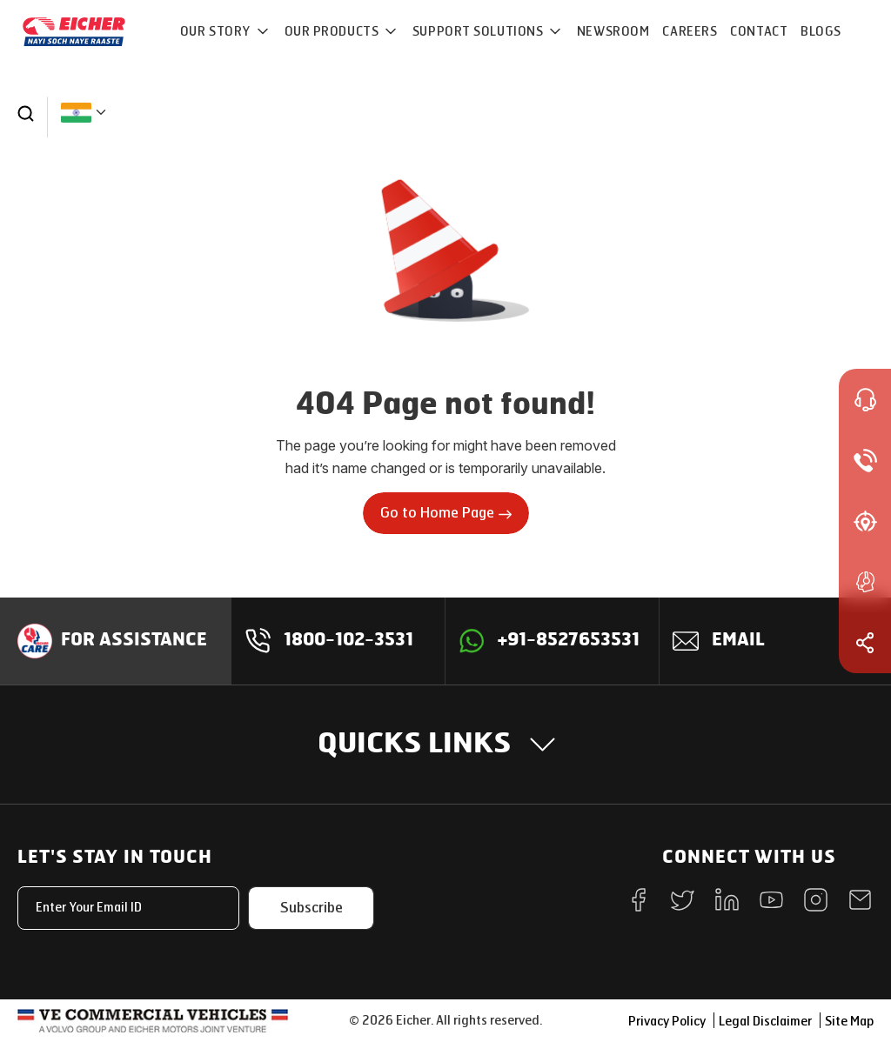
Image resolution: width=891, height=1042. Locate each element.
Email (738, 641)
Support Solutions (479, 31)
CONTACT (758, 31)
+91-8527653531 (569, 641)
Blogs (821, 31)
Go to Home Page (446, 512)
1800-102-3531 (348, 641)
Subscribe (311, 907)
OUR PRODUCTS (333, 31)
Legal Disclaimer (765, 1021)
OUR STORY (217, 31)
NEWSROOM (613, 31)
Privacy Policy (667, 1021)
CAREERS (689, 31)
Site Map (849, 1021)
